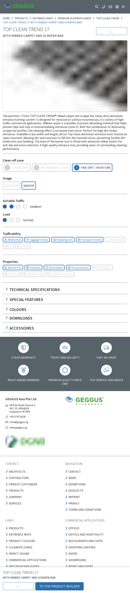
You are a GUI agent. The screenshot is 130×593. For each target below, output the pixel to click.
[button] (96, 7)
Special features (24, 299)
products (21, 18)
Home (6, 18)
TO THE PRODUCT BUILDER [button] (59, 586)
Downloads (18, 318)
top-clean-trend (107, 18)
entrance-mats (42, 18)
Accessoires (19, 328)
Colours (15, 309)
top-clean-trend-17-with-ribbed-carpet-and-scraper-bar (42, 22)
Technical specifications (32, 289)
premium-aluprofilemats (74, 18)
